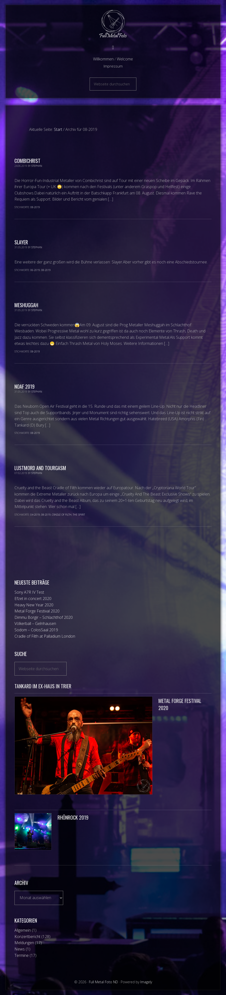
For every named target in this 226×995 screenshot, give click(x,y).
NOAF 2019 (24, 386)
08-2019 (35, 207)
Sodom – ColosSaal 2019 (36, 630)
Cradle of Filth (61, 514)
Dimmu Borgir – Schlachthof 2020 (43, 617)
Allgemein (22, 930)
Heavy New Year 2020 (33, 605)
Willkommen (103, 59)
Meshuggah (26, 305)
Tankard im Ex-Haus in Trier (42, 686)
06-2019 (35, 270)
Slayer (21, 242)
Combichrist (27, 160)
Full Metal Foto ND (113, 24)
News (19, 949)
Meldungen (24, 942)
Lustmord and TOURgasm (40, 468)
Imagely (146, 982)
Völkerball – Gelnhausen (35, 623)
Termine (21, 955)
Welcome (125, 59)
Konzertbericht (27, 936)
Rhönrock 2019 (73, 817)
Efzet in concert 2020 (32, 598)
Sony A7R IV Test (29, 592)
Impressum (113, 66)
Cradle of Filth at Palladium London (44, 636)
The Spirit (79, 514)
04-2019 (35, 514)
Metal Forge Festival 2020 (36, 611)
